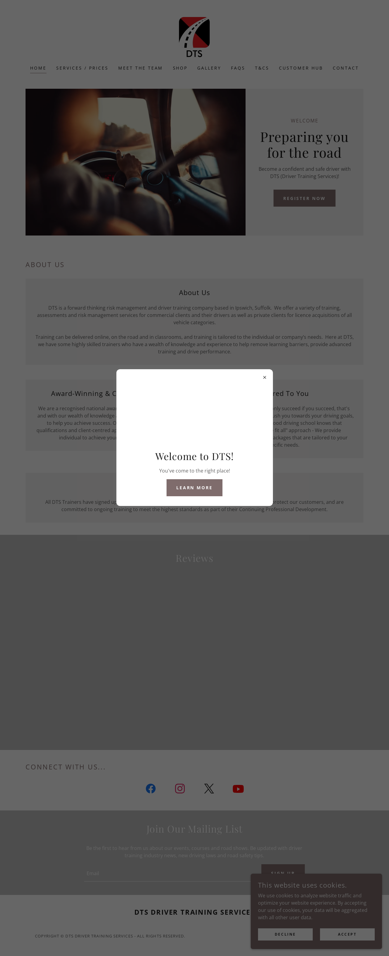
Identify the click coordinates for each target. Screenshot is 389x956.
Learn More (194, 487)
